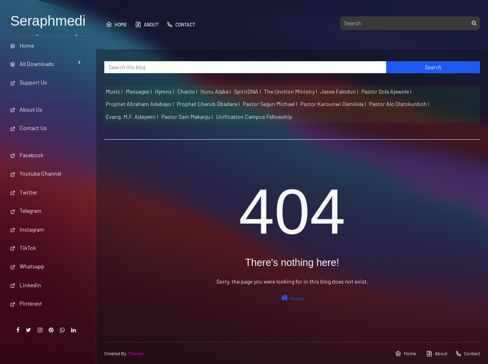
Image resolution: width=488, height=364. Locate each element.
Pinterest (26, 303)
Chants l (187, 91)
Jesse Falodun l (339, 91)
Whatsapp (27, 266)
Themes (135, 353)
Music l (114, 91)
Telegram (26, 210)
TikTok (23, 247)
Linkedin (25, 285)
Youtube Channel (35, 173)
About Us (26, 109)
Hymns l (164, 91)
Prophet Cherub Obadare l (208, 103)
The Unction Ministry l (290, 91)
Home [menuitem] (22, 45)
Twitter (23, 192)
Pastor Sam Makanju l (187, 116)
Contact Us (28, 127)
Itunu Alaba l (215, 91)
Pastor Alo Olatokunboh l (399, 103)
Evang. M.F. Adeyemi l (132, 116)
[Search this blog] (245, 67)
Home (116, 24)
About (147, 24)
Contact (181, 24)
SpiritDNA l (247, 91)
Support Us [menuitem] (28, 82)
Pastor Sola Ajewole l (386, 91)
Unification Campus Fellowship (254, 116)
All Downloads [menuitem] (32, 63)
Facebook (27, 155)
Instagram (27, 229)
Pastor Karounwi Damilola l (333, 103)
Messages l (139, 91)
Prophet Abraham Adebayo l (140, 103)
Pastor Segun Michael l (270, 103)
